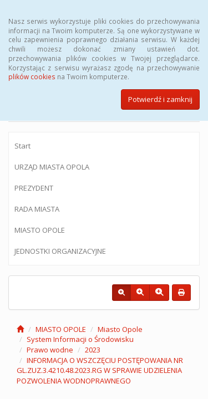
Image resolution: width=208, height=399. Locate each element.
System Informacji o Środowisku (80, 339)
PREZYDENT (33, 188)
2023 (92, 350)
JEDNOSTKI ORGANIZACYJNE (60, 251)
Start (22, 146)
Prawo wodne (50, 350)
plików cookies (31, 76)
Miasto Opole (120, 329)
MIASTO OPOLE (39, 230)
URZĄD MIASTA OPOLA (51, 167)
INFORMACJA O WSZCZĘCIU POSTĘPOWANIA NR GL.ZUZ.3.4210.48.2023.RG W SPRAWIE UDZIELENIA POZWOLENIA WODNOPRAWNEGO (100, 370)
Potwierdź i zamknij (160, 99)
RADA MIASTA (36, 209)
